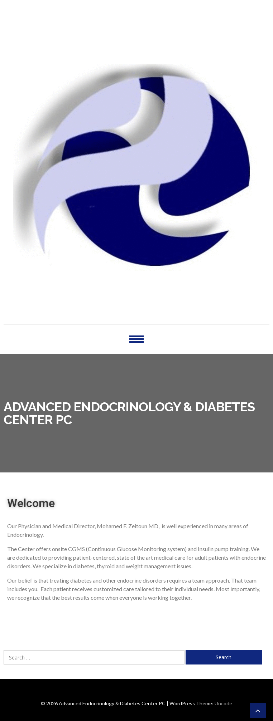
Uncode (223, 703)
